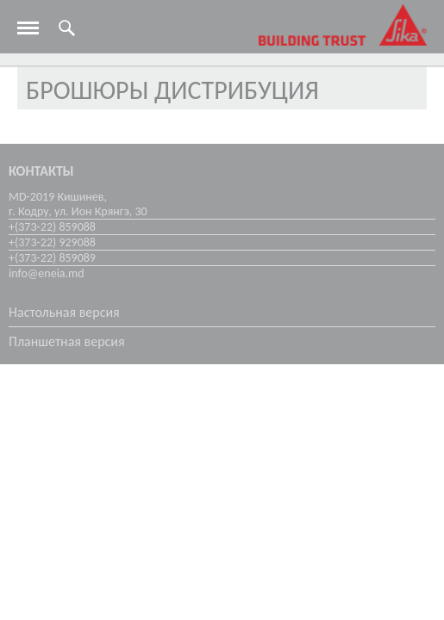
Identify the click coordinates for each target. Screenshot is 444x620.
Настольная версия (64, 312)
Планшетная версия (67, 341)
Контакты (41, 171)
